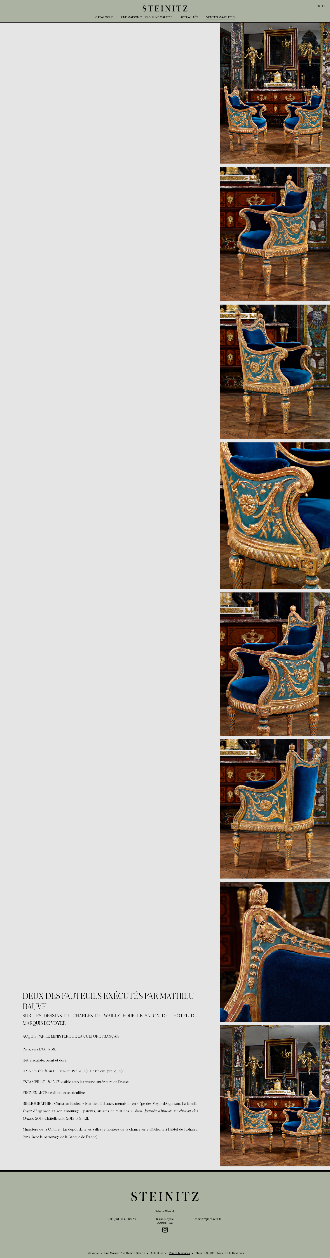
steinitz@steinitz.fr (208, 1219)
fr (318, 6)
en (323, 6)
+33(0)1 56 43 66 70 (122, 1219)
